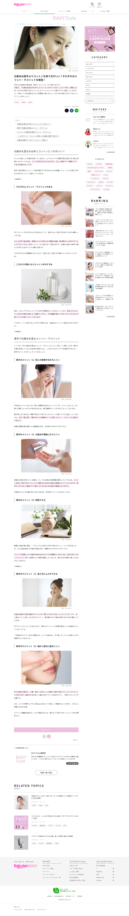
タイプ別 (106, 189)
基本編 (23, 102)
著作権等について (70, 896)
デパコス (58, 825)
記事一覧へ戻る (46, 772)
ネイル (88, 85)
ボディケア (89, 77)
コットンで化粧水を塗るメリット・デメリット (34, 132)
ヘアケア (88, 81)
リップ (106, 175)
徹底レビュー (95, 175)
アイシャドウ (98, 171)
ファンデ (99, 186)
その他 (88, 94)
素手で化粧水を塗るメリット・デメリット (32, 128)
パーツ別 (109, 182)
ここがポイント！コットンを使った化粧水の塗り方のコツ (38, 136)
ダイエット (109, 186)
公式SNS (84, 11)
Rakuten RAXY (23, 4)
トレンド (109, 171)
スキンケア (22, 99)
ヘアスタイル (95, 178)
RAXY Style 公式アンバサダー (96, 167)
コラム (88, 90)
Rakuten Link (100, 877)
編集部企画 (42, 825)
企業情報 (49, 896)
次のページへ (46, 730)
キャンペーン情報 (64, 11)
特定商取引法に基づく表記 (77, 880)
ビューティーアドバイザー (50, 877)
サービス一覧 (17, 909)
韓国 (89, 171)
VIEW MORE (110, 152)
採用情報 (79, 896)
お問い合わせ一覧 (29, 909)
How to (16, 102)
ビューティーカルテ (49, 874)
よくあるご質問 (105, 11)
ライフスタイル (95, 189)
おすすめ (34, 825)
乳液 (47, 805)
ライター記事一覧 (72, 763)
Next (75, 740)
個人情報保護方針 (58, 896)
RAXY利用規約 (74, 877)
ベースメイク (90, 68)
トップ (24, 11)
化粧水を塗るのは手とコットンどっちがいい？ (34, 124)
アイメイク (89, 73)
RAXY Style (44, 11)
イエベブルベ (91, 182)
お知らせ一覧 (73, 865)
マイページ (46, 871)
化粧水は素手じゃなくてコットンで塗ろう (32, 140)
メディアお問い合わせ (76, 868)
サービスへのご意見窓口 (77, 874)
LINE (97, 874)
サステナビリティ (42, 909)
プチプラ (51, 825)
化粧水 (30, 102)
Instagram (99, 871)
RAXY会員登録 (100, 865)
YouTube (98, 880)
